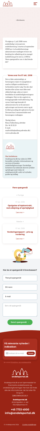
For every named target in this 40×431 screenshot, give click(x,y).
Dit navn (8, 287)
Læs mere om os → (20, 395)
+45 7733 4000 (20, 409)
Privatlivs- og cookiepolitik (21, 362)
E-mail (8, 296)
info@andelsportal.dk (20, 413)
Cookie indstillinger (29, 424)
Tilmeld (30, 353)
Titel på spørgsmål (13, 278)
